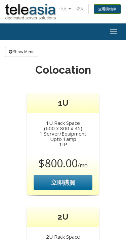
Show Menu (22, 52)
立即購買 (63, 182)
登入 (80, 8)
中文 (65, 8)
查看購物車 (107, 8)
